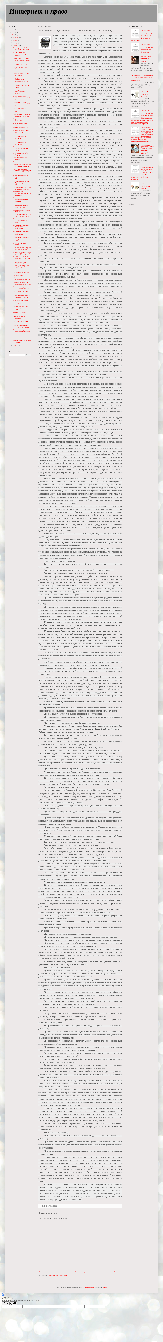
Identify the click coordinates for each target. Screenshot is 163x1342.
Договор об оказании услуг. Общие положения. (21, 336)
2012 (13, 35)
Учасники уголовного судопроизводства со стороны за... (20, 136)
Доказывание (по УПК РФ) (21, 127)
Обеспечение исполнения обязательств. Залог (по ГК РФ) (146, 93)
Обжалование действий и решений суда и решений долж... (21, 85)
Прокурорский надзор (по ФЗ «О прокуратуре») (21, 153)
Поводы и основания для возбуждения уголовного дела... (21, 109)
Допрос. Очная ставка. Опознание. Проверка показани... (20, 54)
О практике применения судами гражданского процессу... (20, 220)
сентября (16, 45)
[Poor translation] (13, 1303)
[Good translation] (5, 1303)
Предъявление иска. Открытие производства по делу (22, 248)
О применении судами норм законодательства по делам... (21, 238)
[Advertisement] (18, 395)
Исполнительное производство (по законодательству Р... (22, 188)
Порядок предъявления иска (21, 272)
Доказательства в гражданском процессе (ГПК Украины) (22, 253)
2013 (13, 32)
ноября (15, 40)
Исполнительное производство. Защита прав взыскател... (22, 193)
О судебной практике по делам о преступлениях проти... (22, 215)
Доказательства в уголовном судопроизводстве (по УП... (22, 131)
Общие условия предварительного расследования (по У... (20, 79)
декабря (15, 37)
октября (15, 43)
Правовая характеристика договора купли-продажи (21, 326)
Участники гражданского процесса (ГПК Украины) (21, 257)
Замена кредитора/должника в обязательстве (22, 341)
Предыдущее (118, 1272)
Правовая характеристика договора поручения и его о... (21, 331)
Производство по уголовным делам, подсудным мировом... (21, 91)
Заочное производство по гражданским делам (20, 261)
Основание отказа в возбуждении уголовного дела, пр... (21, 148)
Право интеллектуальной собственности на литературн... (20, 301)
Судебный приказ (18, 275)
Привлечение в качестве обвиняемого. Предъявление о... (22, 68)
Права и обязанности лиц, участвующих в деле (20, 292)
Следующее (42, 1272)
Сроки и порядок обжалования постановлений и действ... (22, 165)
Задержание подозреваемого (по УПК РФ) (21, 119)
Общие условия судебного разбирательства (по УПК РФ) (21, 97)
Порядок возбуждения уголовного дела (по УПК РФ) (21, 103)
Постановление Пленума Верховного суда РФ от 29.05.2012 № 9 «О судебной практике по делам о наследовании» (147, 48)
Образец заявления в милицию (22, 162)
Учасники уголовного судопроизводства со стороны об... (20, 142)
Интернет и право (38, 11)
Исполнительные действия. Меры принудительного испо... (21, 182)
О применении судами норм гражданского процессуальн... (21, 226)
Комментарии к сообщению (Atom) (58, 1275)
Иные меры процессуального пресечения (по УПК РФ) (21, 115)
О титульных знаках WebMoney (19, 317)
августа (15, 345)
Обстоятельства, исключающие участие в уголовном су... (22, 63)
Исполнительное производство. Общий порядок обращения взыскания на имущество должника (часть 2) (147, 149)
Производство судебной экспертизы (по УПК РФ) (21, 48)
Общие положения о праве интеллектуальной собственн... (21, 307)
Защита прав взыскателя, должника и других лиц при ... (22, 170)
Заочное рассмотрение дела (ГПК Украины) (21, 244)
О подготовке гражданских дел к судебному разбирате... (22, 266)
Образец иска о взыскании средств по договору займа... (22, 278)
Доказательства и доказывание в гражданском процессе (22, 287)
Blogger (104, 1287)
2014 (13, 29)
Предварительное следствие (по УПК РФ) (21, 74)
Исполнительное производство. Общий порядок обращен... (20, 205)
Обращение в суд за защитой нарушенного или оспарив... (22, 296)
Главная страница (80, 1272)
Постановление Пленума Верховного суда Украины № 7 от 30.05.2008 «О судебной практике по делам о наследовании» (142, 78)
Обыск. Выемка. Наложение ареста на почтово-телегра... (22, 59)
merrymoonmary (89, 1287)
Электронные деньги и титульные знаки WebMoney (22, 313)
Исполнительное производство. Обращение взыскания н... (21, 199)
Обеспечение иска (18, 270)
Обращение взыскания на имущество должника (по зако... (21, 176)
